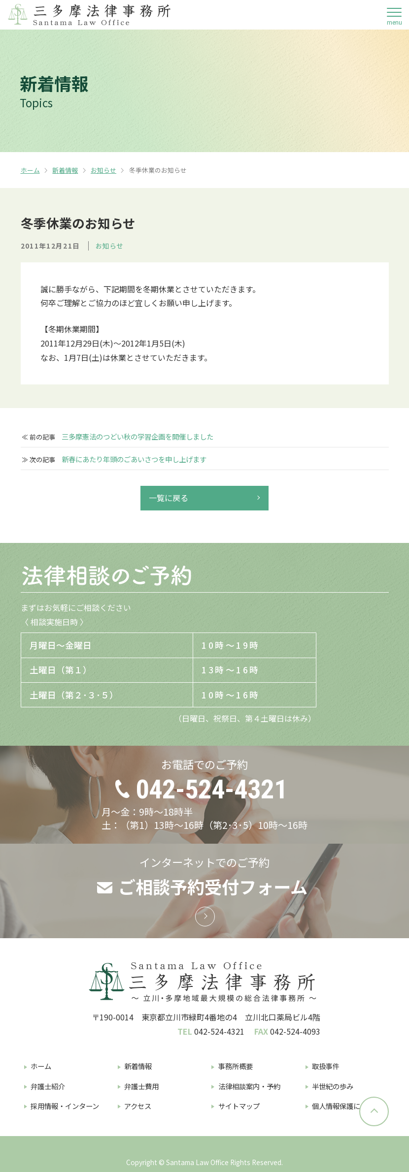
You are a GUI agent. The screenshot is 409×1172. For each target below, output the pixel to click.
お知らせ (103, 170)
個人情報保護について (346, 1106)
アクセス (137, 1106)
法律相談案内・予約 (249, 1086)
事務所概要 (235, 1066)
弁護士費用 (141, 1086)
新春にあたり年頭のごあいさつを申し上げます (134, 459)
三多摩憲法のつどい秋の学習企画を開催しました (137, 437)
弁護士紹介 (48, 1086)
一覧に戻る (168, 498)
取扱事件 (326, 1066)
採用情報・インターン (65, 1106)
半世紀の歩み (332, 1086)
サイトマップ (239, 1106)
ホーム (30, 170)
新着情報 (65, 170)
